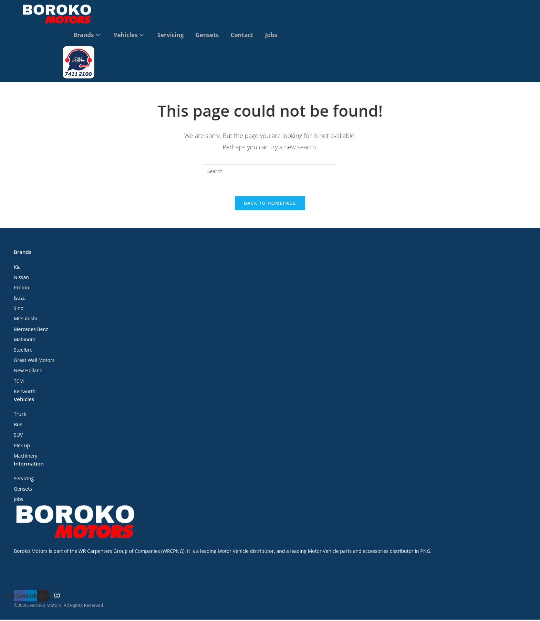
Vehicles (128, 35)
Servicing (170, 35)
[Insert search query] (270, 169)
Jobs (273, 35)
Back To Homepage (270, 204)
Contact (242, 35)
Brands (85, 35)
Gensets (207, 35)
